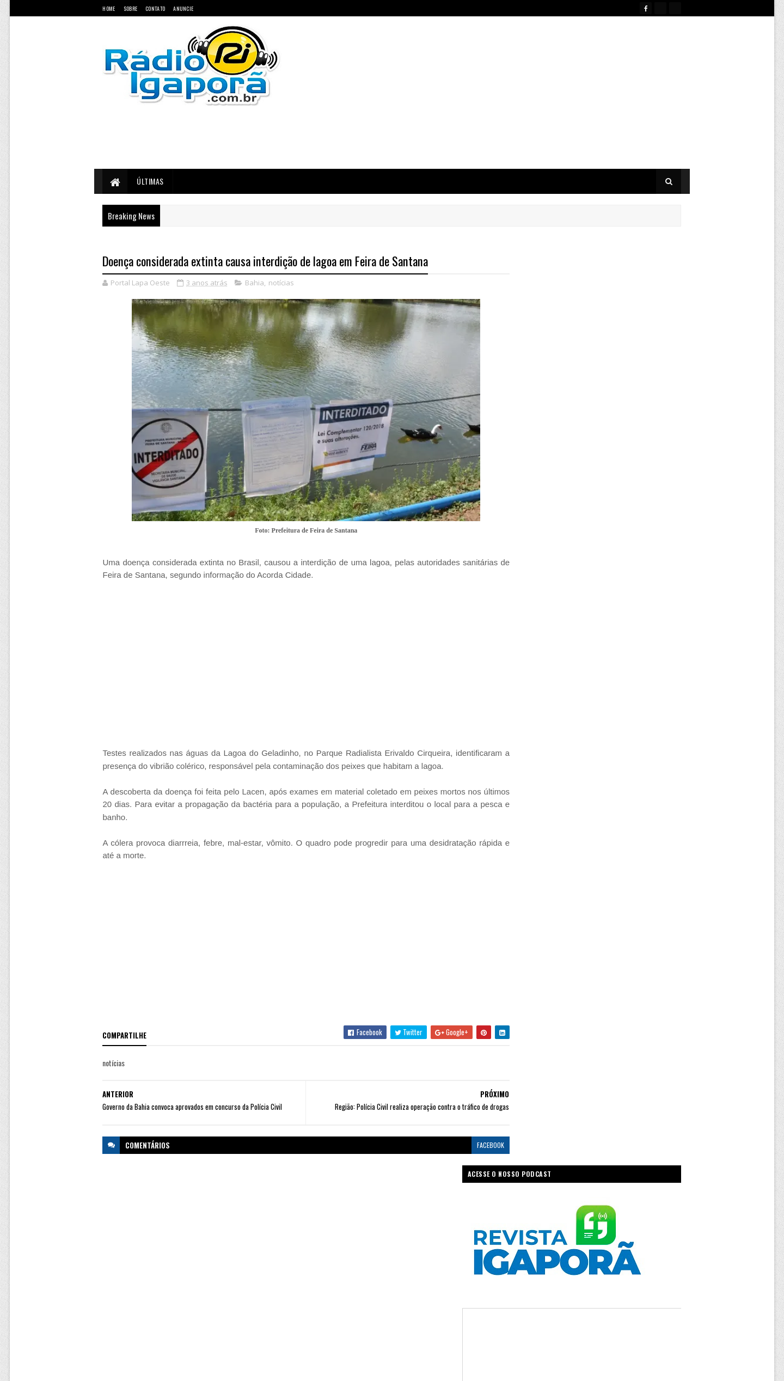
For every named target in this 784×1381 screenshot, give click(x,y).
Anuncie (183, 8)
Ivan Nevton (476, 1366)
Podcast (422, 1279)
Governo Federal (326, 1260)
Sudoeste (418, 1298)
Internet (405, 1260)
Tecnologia (459, 1298)
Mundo (355, 1279)
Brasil (341, 1222)
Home (109, 8)
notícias (282, 283)
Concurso (408, 1222)
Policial (456, 1279)
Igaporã (372, 1260)
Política (315, 1298)
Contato (155, 8)
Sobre (131, 8)
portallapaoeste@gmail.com (174, 1325)
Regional (350, 1298)
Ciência (373, 1222)
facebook (469, 1158)
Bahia (255, 283)
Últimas (150, 181)
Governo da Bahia (402, 1241)
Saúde (384, 1298)
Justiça (438, 1260)
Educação (317, 1241)
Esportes (355, 1241)
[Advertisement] (508, 92)
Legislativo (319, 1279)
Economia (448, 1222)
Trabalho (316, 1317)
